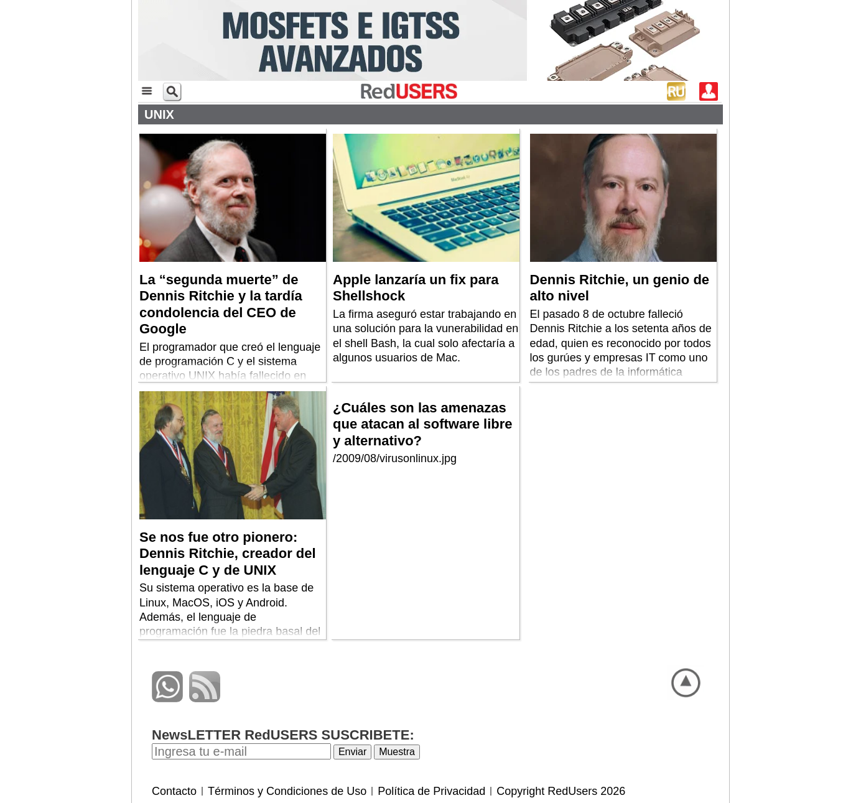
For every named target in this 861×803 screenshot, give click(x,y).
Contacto (174, 791)
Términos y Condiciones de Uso (287, 791)
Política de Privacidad (431, 791)
